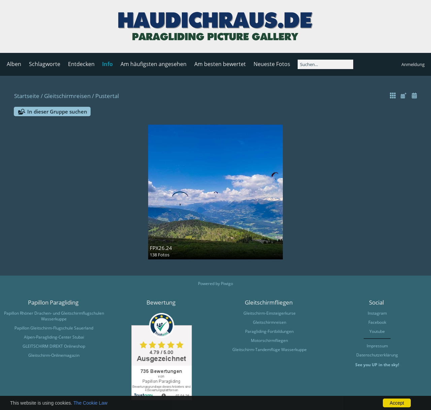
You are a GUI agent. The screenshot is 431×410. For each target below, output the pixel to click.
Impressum (377, 346)
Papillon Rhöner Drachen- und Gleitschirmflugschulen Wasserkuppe (54, 316)
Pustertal (107, 96)
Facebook (377, 322)
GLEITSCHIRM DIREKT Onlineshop (54, 346)
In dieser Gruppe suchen (57, 111)
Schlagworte (44, 64)
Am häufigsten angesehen (154, 64)
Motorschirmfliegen (269, 340)
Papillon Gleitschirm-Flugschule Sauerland (53, 328)
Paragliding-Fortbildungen (269, 331)
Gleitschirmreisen (67, 96)
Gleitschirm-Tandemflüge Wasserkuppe (269, 349)
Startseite (26, 96)
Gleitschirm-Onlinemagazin (53, 355)
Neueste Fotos (272, 64)
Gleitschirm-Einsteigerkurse (269, 313)
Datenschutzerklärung (377, 355)
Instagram (377, 313)
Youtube (377, 331)
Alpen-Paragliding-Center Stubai (54, 337)
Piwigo (227, 283)
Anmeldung (413, 64)
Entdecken (81, 64)
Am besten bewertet (220, 64)
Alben (14, 64)
